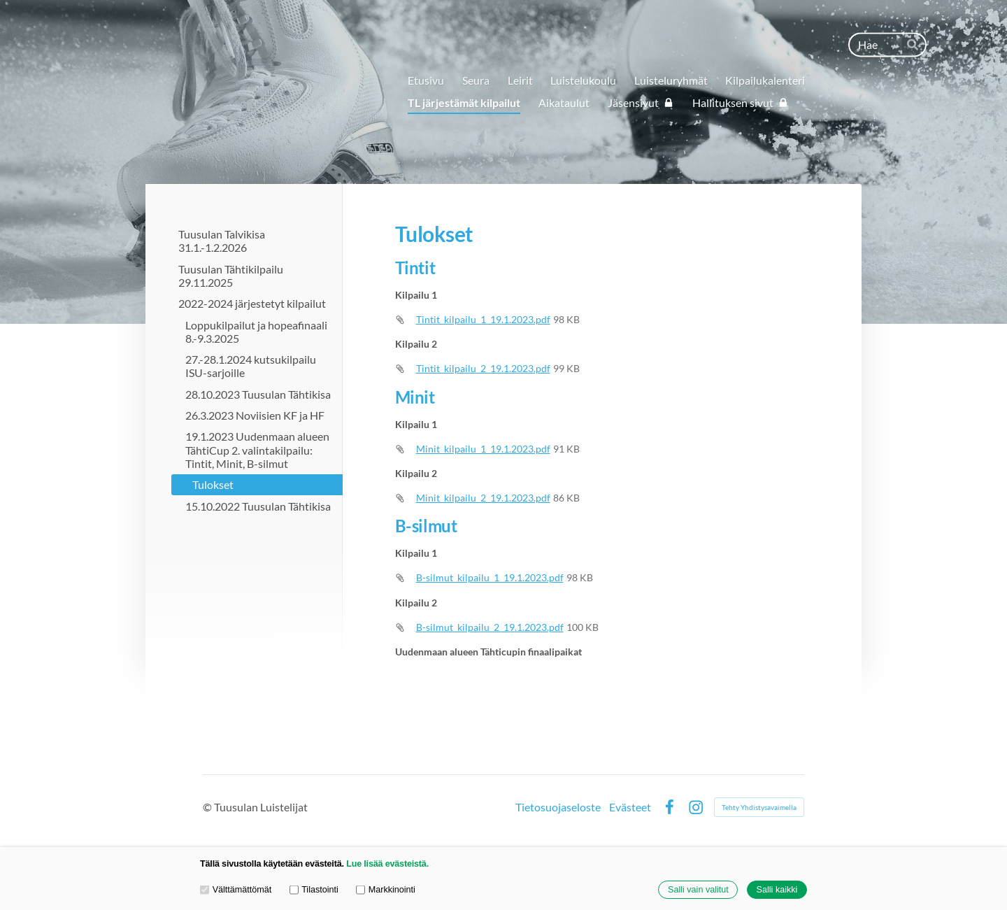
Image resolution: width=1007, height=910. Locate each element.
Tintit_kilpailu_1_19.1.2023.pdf (483, 319)
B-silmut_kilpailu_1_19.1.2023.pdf (490, 577)
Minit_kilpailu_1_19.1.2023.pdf (483, 449)
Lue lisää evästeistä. (387, 864)
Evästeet (630, 807)
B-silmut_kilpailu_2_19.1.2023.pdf (490, 627)
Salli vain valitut (698, 890)
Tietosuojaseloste (558, 807)
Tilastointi (314, 890)
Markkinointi (385, 890)
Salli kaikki (777, 890)
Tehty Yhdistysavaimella (759, 807)
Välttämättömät (235, 890)
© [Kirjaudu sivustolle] (208, 806)
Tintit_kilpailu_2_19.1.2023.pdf (483, 368)
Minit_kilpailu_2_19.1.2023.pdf (483, 498)
